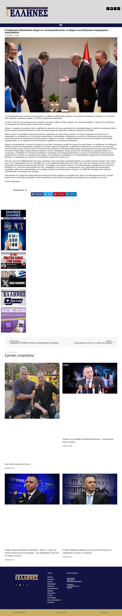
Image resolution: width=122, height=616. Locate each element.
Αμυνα (50, 581)
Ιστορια (50, 595)
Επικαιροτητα (52, 588)
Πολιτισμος (51, 598)
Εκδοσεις (50, 602)
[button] (61, 25)
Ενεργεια (50, 586)
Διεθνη (50, 591)
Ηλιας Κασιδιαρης (54, 600)
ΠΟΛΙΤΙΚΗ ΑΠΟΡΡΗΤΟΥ (19, 612)
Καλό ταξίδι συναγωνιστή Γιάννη (17, 464)
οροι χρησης (105, 612)
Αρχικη (50, 577)
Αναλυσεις (51, 593)
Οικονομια (51, 584)
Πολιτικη (50, 579)
